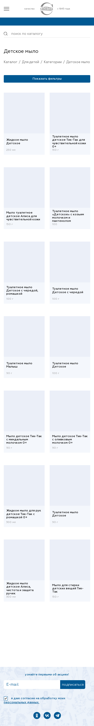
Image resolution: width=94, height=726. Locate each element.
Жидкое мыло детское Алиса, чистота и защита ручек (20, 589)
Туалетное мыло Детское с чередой (67, 290)
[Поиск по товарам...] (47, 34)
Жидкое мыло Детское (17, 141)
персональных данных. (21, 702)
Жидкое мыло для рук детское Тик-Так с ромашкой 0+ (23, 514)
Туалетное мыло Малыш (19, 365)
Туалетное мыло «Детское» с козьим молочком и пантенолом (68, 216)
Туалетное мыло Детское (65, 365)
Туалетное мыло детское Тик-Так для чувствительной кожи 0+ (69, 142)
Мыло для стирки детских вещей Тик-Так (67, 588)
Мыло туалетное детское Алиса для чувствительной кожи (23, 216)
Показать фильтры (47, 78)
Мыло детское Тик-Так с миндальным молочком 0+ (24, 439)
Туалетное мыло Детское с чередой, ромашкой (22, 290)
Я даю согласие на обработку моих (34, 700)
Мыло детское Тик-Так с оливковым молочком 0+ (70, 439)
